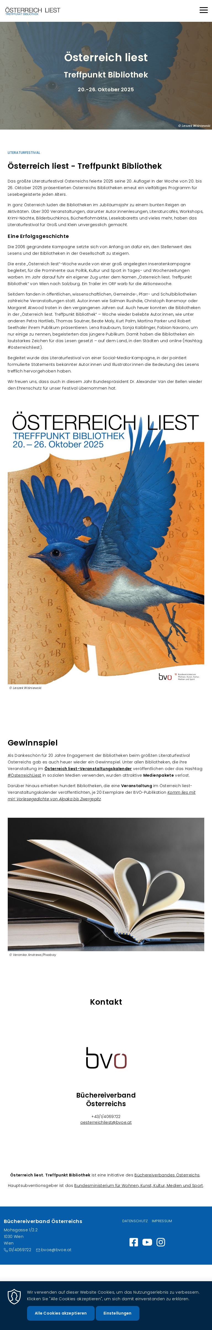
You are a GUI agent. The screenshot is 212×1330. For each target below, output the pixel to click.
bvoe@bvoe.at (56, 1250)
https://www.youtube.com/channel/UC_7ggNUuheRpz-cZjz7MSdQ (147, 1242)
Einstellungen (118, 1319)
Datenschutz (135, 1221)
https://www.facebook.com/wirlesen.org (134, 1242)
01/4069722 (20, 1250)
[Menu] (203, 11)
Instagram (161, 1242)
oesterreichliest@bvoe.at (106, 1122)
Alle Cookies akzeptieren (61, 1319)
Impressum (162, 1221)
